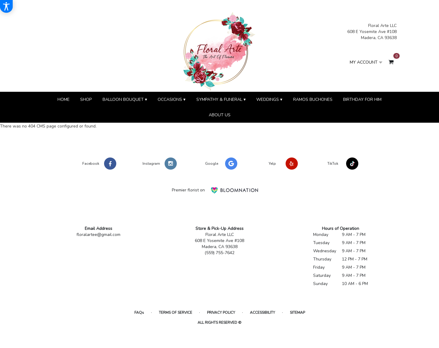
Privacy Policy (221, 312)
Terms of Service (175, 312)
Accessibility (262, 312)
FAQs (139, 312)
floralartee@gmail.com (98, 234)
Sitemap (297, 312)
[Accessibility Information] (6, 6)
